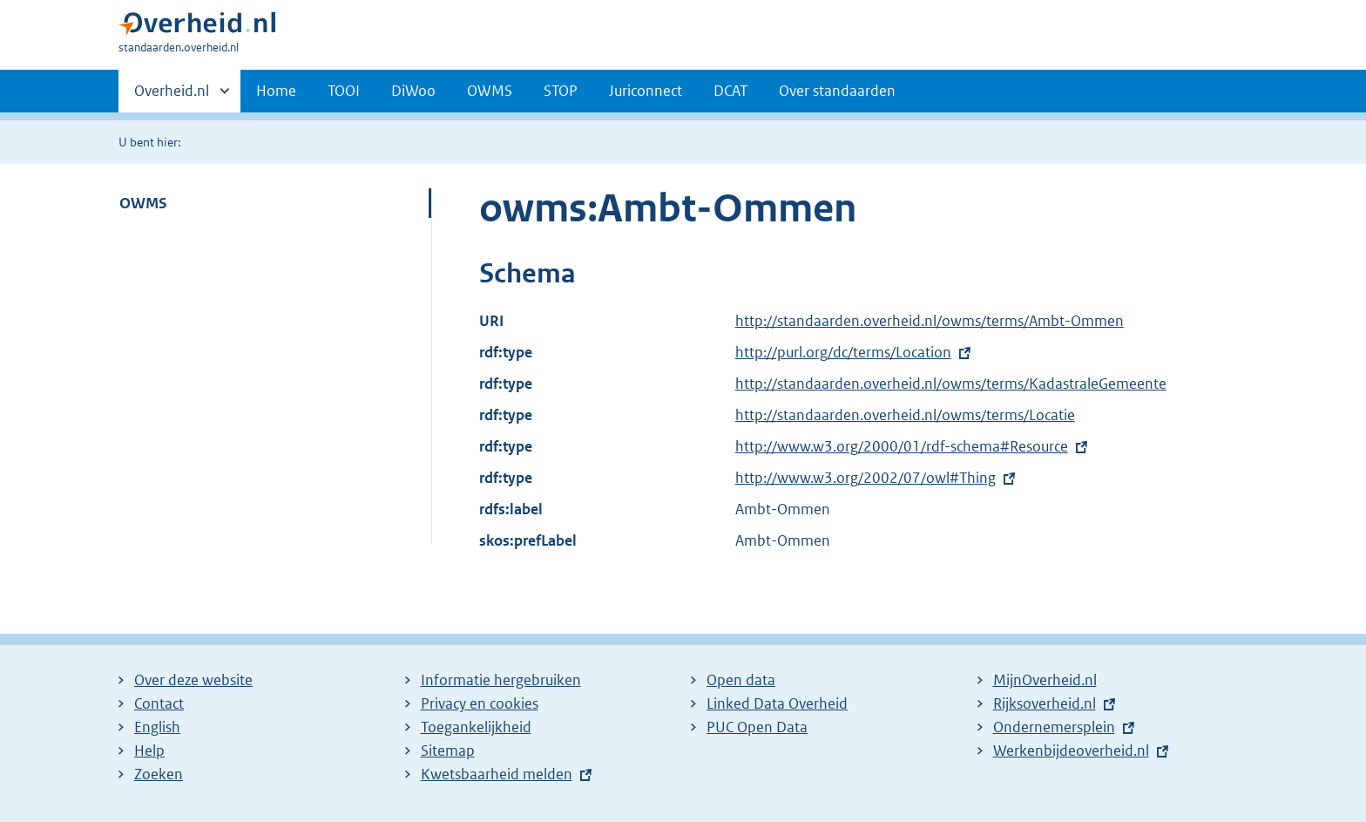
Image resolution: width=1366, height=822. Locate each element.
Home (276, 90)
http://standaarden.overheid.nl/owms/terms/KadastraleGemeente (951, 383)
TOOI (344, 90)
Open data (741, 680)
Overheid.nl (171, 95)
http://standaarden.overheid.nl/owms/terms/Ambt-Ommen (929, 320)
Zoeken (158, 774)
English (157, 727)
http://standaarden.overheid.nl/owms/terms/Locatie (905, 415)
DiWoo (413, 90)
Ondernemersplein (1054, 727)
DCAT (730, 90)
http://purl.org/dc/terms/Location (843, 352)
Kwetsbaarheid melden (496, 774)
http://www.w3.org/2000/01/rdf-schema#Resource (901, 446)
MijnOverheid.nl (1045, 680)
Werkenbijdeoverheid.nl (1071, 750)
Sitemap (448, 750)
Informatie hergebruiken (501, 680)
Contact (159, 703)
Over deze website (193, 680)
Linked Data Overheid (777, 703)
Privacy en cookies (479, 703)
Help (149, 750)
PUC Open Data (757, 727)
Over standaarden (837, 90)
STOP (561, 90)
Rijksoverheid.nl (1044, 703)
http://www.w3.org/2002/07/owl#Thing (865, 477)
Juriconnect (645, 90)
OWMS (489, 90)
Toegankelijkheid (476, 727)
